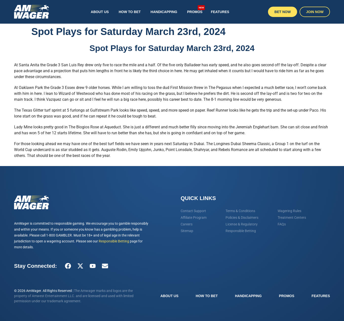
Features (220, 12)
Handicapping (164, 12)
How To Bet (130, 12)
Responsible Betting (114, 241)
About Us (100, 12)
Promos (196, 9)
